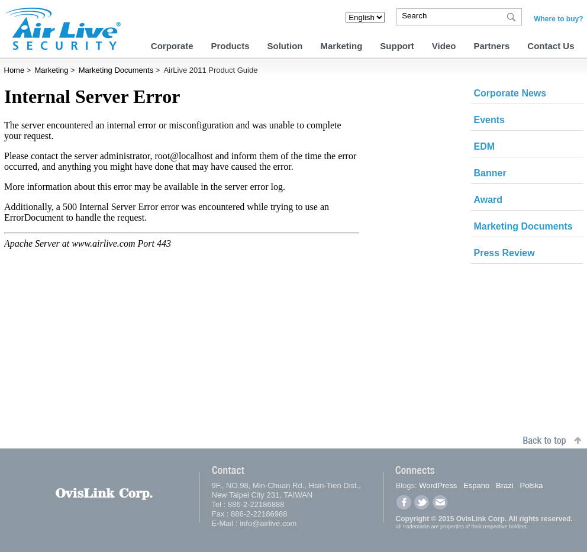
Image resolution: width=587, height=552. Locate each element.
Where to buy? (558, 19)
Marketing (342, 46)
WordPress (438, 485)
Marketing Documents (116, 70)
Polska (531, 485)
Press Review (504, 253)
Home (14, 70)
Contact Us (550, 46)
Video (444, 46)
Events (489, 120)
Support (397, 46)
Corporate (172, 46)
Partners (491, 46)
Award (488, 200)
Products (230, 46)
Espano (476, 485)
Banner (490, 173)
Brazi (505, 485)
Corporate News (510, 93)
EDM (484, 146)
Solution (285, 46)
